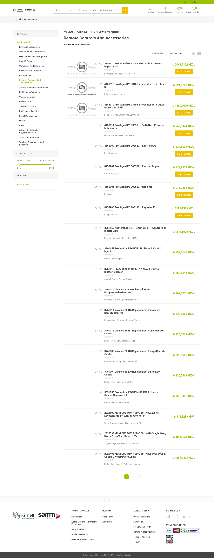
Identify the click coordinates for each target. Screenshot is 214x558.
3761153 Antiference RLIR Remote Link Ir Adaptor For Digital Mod (135, 229)
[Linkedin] (184, 516)
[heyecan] (179, 516)
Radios (22, 125)
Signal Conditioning (28, 116)
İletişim (136, 542)
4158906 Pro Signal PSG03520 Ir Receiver (128, 186)
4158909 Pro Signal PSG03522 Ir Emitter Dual (130, 145)
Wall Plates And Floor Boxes (32, 51)
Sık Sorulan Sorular (142, 527)
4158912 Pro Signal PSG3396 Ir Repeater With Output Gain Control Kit (134, 106)
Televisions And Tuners (30, 137)
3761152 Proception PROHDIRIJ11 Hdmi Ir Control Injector (133, 250)
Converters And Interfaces (31, 66)
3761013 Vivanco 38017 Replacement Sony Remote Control (134, 332)
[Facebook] (173, 516)
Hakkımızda (76, 517)
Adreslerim (107, 522)
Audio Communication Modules (33, 87)
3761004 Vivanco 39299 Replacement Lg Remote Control (132, 373)
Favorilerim (138, 522)
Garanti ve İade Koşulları (144, 532)
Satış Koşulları (77, 529)
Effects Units (25, 101)
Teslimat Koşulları (141, 537)
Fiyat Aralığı (26, 153)
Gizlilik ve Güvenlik (79, 534)
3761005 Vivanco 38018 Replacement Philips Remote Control (134, 353)
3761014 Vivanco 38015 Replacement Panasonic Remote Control (132, 311)
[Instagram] (168, 516)
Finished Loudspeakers (29, 47)
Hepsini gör (23, 184)
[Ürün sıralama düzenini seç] (177, 53)
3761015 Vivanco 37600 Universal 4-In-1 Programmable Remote (127, 291)
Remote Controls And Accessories (30, 81)
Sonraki (138, 476)
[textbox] (98, 10)
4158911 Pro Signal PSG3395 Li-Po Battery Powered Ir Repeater (134, 127)
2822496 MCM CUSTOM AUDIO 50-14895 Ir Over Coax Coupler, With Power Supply (135, 455)
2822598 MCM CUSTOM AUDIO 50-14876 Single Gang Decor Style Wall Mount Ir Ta (135, 435)
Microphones (25, 75)
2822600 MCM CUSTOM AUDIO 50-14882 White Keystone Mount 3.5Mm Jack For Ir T (131, 414)
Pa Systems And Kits (29, 111)
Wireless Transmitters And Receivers (31, 143)
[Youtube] (189, 516)
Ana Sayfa (68, 32)
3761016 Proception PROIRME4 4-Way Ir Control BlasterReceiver (132, 270)
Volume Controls (27, 97)
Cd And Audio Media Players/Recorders (28, 131)
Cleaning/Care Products (30, 70)
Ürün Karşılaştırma (164, 12)
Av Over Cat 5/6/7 (27, 106)
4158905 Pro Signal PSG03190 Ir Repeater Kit (130, 207)
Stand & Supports (27, 61)
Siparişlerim (107, 517)
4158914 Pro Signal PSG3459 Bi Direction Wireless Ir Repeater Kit (134, 65)
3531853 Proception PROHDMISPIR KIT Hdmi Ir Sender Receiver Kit (131, 394)
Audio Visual (23, 42)
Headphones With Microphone (33, 56)
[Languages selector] (195, 2)
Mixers (22, 120)
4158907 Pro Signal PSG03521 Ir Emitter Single (131, 166)
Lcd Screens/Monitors (29, 92)
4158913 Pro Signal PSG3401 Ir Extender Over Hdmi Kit (134, 85)
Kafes (194, 53)
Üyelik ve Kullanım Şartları (83, 539)
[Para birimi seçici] (185, 2)
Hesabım (150, 12)
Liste (199, 53)
